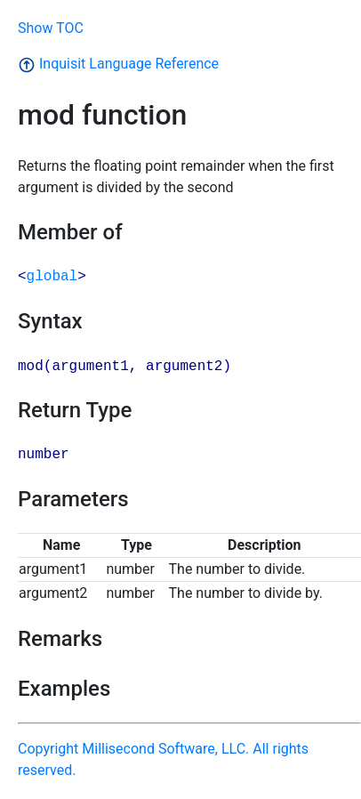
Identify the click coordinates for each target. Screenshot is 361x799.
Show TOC (51, 28)
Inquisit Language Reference (118, 63)
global (52, 277)
